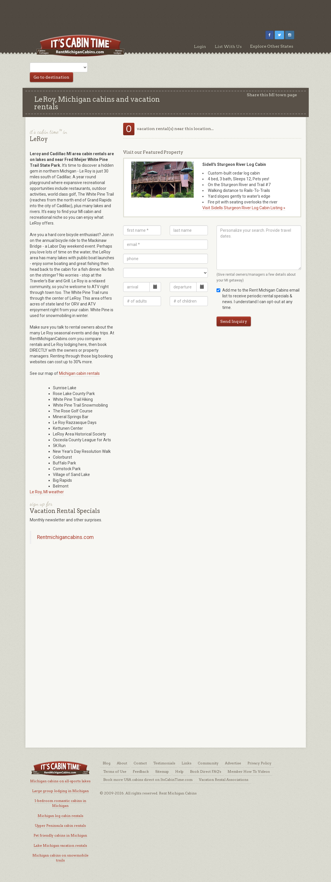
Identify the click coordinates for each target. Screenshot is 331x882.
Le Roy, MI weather (47, 492)
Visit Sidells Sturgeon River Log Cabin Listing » (243, 207)
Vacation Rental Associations (223, 779)
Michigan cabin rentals (79, 373)
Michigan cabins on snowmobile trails (60, 857)
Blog (106, 763)
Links (186, 763)
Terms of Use (114, 771)
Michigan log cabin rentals (60, 816)
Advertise (233, 763)
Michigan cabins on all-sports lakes (60, 781)
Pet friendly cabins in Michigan (60, 835)
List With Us (228, 46)
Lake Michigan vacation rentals (60, 845)
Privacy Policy (259, 763)
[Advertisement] (165, 13)
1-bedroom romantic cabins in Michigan (60, 803)
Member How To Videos (249, 771)
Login (200, 46)
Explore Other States (271, 46)
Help (179, 771)
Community (208, 763)
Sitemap (162, 771)
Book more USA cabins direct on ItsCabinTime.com (148, 779)
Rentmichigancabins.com (65, 537)
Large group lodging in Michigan (60, 791)
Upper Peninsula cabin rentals (60, 825)
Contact (140, 763)
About (122, 763)
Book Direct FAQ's (205, 771)
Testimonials (164, 763)
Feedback (141, 771)
